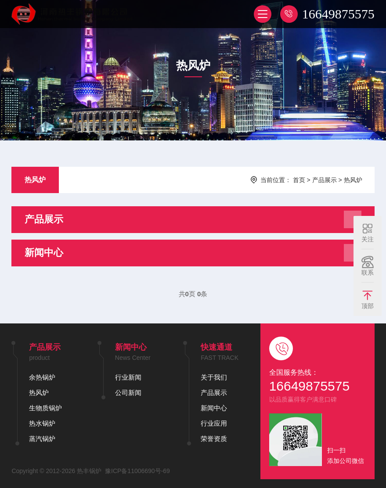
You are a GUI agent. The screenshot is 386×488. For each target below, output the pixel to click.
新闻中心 (214, 408)
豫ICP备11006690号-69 (137, 470)
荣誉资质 (214, 438)
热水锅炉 (42, 423)
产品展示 (324, 179)
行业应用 (214, 423)
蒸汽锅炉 (42, 438)
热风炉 (35, 179)
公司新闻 (128, 392)
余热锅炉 (42, 377)
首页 (299, 179)
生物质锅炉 (45, 408)
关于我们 (214, 377)
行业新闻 (128, 377)
